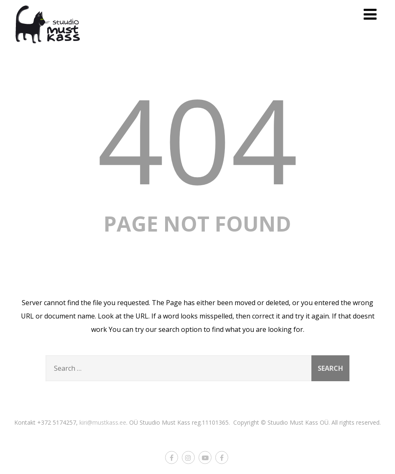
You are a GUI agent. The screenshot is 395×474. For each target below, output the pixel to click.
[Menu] (370, 14)
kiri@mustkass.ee (102, 422)
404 (197, 139)
